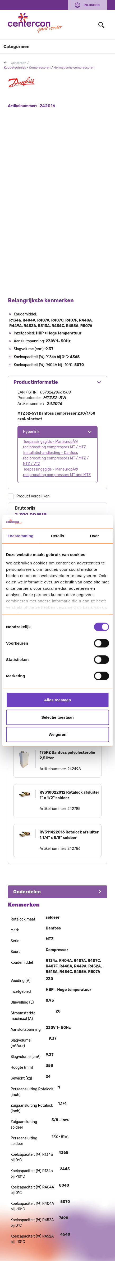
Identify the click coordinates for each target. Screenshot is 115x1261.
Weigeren (57, 734)
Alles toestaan (57, 700)
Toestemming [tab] (21, 536)
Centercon (18, 63)
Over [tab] (94, 536)
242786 (74, 848)
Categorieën (16, 46)
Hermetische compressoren (74, 67)
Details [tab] (57, 536)
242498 (74, 769)
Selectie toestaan (57, 717)
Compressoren (39, 67)
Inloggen (92, 5)
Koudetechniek (15, 67)
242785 (73, 809)
